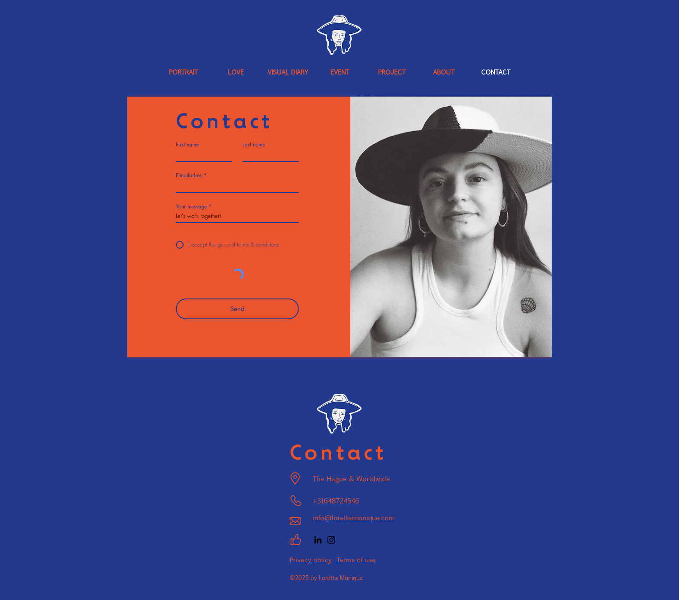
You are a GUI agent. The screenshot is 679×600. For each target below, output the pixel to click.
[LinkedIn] (318, 540)
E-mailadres (189, 175)
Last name (253, 144)
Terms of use (355, 559)
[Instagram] (331, 540)
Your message (191, 206)
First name (187, 144)
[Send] (237, 308)
